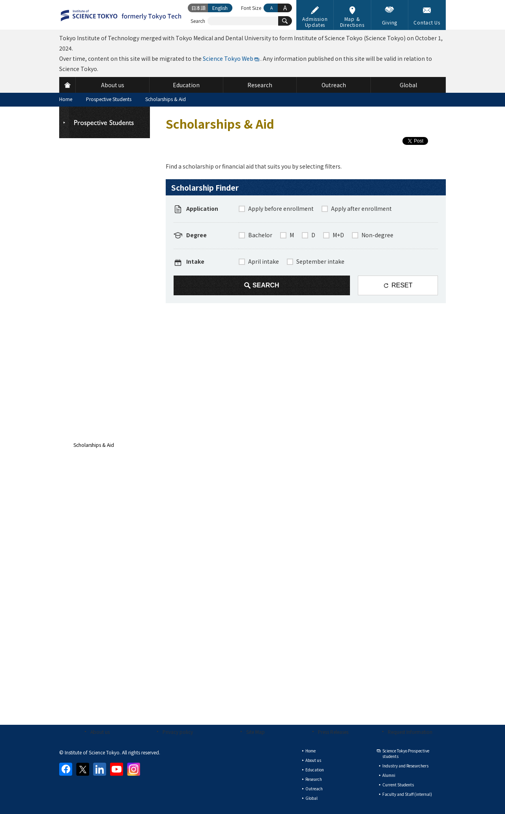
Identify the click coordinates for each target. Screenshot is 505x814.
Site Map (255, 731)
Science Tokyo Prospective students (405, 753)
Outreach (314, 788)
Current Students (398, 785)
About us (100, 731)
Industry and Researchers (405, 766)
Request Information (410, 731)
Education (314, 770)
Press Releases (333, 731)
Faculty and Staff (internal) (407, 794)
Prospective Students (108, 99)
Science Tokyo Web (228, 58)
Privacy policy (178, 731)
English (220, 7)
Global (311, 798)
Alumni (388, 775)
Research (313, 779)
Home (65, 99)
